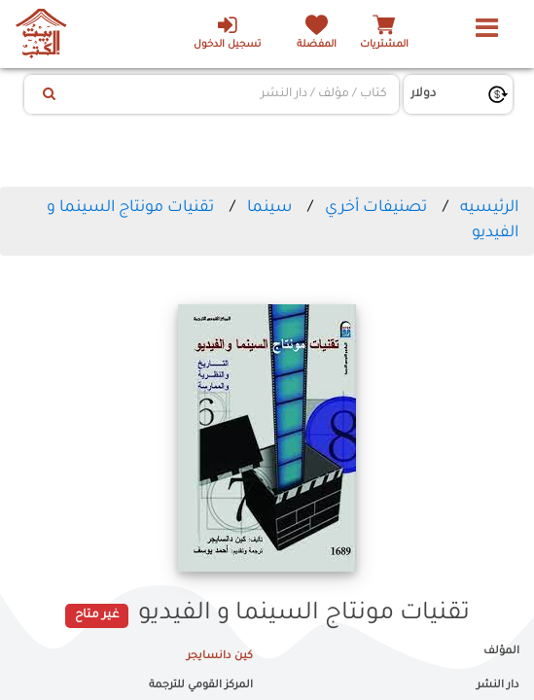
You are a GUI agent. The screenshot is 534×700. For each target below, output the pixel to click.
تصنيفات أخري (376, 208)
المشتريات (384, 45)
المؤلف (501, 651)
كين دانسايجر (220, 656)
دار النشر (498, 685)
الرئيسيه (489, 208)
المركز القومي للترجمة (201, 685)
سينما (269, 208)
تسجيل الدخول (227, 32)
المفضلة (317, 45)
